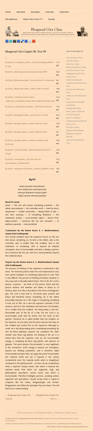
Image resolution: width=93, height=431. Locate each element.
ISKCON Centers (72, 61)
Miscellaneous (11, 19)
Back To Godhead (73, 118)
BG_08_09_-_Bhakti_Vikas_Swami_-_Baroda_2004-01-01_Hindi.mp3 (29, 80)
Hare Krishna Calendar (75, 102)
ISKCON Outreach (73, 114)
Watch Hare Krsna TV (32, 19)
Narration (21, 12)
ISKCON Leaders (72, 127)
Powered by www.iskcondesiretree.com (75, 426)
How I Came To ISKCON (75, 111)
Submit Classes (71, 413)
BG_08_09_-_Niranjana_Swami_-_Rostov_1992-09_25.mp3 (26, 132)
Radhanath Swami (73, 108)
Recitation (35, 12)
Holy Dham (70, 105)
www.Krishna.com (63, 423)
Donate (51, 19)
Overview (50, 12)
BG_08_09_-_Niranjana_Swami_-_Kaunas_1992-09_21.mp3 (26, 123)
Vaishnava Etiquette (74, 80)
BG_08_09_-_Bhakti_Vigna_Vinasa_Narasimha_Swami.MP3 (26, 72)
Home (8, 12)
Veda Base (64, 12)
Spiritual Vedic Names (75, 130)
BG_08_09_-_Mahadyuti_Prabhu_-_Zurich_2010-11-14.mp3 (26, 115)
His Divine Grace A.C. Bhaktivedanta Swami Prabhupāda (23, 418)
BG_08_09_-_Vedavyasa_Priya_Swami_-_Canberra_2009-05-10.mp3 (29, 169)
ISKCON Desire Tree (74, 58)
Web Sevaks (51, 426)
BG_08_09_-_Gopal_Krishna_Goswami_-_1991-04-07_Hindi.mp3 (28, 107)
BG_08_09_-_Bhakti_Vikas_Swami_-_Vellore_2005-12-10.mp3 (27, 89)
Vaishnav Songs (72, 64)
